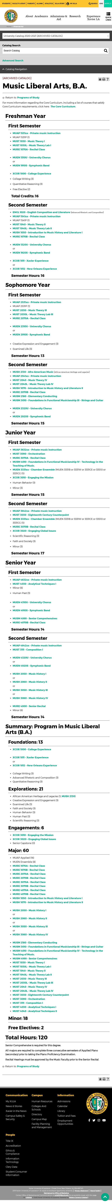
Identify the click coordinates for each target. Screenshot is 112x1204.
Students (6, 4)
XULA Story (59, 4)
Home (9, 27)
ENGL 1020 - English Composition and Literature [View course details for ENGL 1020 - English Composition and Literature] (41, 212)
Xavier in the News (16, 1111)
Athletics (49, 4)
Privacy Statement (81, 1191)
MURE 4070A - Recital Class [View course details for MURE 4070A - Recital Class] (29, 890)
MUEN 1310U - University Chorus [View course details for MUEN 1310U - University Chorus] (31, 157)
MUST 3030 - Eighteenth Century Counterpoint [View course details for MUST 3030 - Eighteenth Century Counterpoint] (41, 515)
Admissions (63, 1101)
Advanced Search (12, 60)
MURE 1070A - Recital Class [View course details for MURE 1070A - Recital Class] (29, 149)
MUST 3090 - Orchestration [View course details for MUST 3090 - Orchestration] (29, 453)
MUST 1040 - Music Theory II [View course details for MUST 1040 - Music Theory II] (29, 224)
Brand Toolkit (95, 1191)
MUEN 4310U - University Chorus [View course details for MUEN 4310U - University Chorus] (32, 602)
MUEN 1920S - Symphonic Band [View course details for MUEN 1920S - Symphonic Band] (31, 252)
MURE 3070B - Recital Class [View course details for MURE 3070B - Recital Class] (29, 526)
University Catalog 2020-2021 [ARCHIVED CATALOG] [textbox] (33, 36)
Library (61, 1111)
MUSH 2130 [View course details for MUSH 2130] (68, 796)
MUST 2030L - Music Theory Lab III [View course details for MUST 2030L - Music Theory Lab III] (33, 314)
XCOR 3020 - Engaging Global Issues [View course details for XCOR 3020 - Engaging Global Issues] (34, 530)
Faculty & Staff (18, 4)
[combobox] (56, 36)
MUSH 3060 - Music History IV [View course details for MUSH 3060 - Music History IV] (30, 698)
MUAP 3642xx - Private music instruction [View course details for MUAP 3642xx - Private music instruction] (37, 511)
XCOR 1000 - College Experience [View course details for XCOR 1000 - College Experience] (32, 173)
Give (101, 4)
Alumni (40, 4)
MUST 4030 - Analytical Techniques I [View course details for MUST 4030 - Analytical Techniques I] (34, 584)
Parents (31, 4)
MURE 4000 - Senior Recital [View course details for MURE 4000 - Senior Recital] (29, 706)
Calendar (62, 1106)
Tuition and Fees (66, 1116)
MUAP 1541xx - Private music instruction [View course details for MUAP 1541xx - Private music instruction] (37, 216)
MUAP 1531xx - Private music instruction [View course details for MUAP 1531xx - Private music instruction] (37, 133)
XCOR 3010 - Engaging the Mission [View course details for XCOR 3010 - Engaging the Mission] (33, 477)
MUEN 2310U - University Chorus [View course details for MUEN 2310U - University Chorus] (32, 326)
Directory (37, 1114)
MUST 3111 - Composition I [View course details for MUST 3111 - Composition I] (28, 649)
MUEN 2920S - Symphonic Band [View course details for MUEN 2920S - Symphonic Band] (32, 416)
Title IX (9, 1141)
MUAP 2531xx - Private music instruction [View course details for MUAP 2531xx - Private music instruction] (37, 302)
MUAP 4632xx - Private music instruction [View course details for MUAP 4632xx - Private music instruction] (37, 579)
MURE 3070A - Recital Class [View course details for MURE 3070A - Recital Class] (29, 458)
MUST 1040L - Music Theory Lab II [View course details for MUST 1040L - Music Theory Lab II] (32, 228)
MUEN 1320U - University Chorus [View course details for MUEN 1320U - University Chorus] (32, 244)
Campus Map (39, 1119)
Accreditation (13, 1145)
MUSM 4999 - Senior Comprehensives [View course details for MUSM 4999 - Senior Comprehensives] (35, 618)
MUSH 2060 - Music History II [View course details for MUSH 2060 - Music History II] (30, 682)
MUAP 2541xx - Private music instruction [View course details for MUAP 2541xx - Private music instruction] (37, 376)
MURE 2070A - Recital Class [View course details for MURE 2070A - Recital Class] (29, 318)
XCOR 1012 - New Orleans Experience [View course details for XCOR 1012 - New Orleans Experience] (35, 268)
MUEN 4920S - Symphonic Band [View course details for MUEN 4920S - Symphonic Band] (32, 665)
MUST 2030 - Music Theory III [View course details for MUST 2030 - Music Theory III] (30, 310)
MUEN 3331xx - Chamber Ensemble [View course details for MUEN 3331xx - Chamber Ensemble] (34, 469)
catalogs (29, 1197)
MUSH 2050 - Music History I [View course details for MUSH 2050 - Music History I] (29, 673)
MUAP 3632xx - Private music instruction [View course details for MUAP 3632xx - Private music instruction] (37, 449)
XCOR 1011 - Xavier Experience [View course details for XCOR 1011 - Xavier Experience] (31, 260)
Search (93, 4)
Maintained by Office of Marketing (56, 1193)
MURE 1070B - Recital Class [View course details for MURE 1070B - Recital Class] (29, 236)
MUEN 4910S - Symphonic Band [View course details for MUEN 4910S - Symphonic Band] (31, 610)
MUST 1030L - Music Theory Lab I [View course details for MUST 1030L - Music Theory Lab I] (32, 145)
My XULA (71, 3)
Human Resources (42, 1101)
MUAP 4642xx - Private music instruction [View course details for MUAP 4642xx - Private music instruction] (37, 645)
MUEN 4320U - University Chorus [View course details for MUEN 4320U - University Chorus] (32, 657)
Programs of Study (28, 97)
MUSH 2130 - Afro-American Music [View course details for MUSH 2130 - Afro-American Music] (33, 372)
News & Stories (14, 1106)
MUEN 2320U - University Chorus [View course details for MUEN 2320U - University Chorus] (32, 408)
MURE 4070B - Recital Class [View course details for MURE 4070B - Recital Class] (29, 622)
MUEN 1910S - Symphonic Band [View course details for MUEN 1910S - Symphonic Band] (31, 165)
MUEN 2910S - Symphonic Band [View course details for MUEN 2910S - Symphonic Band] (31, 334)
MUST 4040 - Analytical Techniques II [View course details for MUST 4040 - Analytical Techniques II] (35, 1011)
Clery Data (11, 1166)
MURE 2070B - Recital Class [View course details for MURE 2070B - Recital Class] (29, 392)
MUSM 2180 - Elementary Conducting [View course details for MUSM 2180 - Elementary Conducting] (35, 396)
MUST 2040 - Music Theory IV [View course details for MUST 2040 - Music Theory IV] (30, 380)
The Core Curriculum (63, 106)
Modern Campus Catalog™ (78, 1197)
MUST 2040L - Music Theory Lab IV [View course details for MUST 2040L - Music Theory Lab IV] (33, 384)
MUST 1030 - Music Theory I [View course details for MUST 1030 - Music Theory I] (29, 141)
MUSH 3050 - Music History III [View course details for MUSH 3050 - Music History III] (30, 690)
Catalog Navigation (16, 69)
